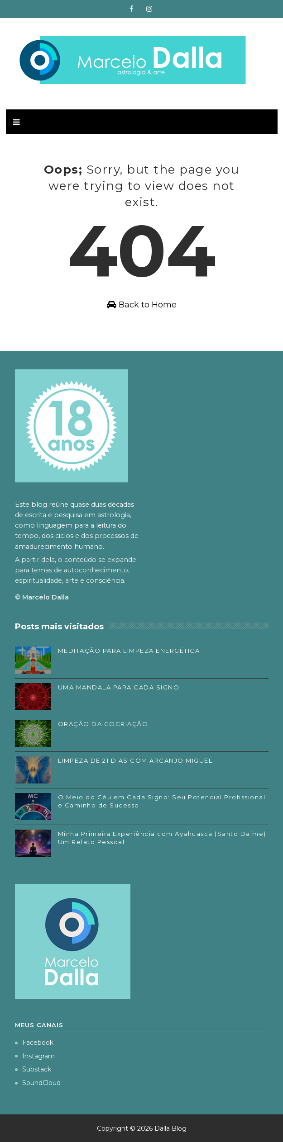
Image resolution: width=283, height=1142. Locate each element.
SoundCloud (38, 1083)
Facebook (34, 1042)
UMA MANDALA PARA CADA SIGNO (119, 687)
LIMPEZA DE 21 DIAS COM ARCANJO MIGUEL (135, 760)
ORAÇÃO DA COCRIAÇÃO (103, 723)
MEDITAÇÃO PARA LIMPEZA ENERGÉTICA (129, 650)
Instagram (35, 1056)
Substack (33, 1069)
